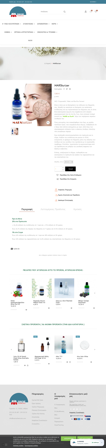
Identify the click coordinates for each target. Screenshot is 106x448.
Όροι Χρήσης (36, 403)
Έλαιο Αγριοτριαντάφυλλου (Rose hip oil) (17, 302)
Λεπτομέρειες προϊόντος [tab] (53, 209)
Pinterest (70, 89)
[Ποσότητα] (58, 169)
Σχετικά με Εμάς (37, 400)
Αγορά (70, 169)
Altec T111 (59, 356)
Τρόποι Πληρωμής (38, 407)
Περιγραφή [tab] (27, 209)
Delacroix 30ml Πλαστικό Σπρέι (64, 301)
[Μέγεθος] (68, 162)
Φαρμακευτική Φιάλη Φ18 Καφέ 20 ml (42, 357)
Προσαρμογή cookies (31, 445)
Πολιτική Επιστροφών (39, 410)
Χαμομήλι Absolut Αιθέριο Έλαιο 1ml (39, 301)
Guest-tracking (58, 425)
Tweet (67, 89)
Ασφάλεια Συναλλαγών (39, 420)
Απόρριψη (68, 439)
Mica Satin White (82, 356)
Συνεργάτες (36, 424)
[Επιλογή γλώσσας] (93, 2)
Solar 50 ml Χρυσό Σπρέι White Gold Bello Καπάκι (21, 358)
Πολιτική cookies (18, 445)
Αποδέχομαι (85, 439)
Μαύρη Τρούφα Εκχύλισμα (83, 301)
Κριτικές (78, 209)
